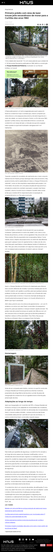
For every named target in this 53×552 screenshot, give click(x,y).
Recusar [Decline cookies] (49, 545)
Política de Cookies (20, 550)
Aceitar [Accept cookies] (43, 545)
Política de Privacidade (7, 550)
